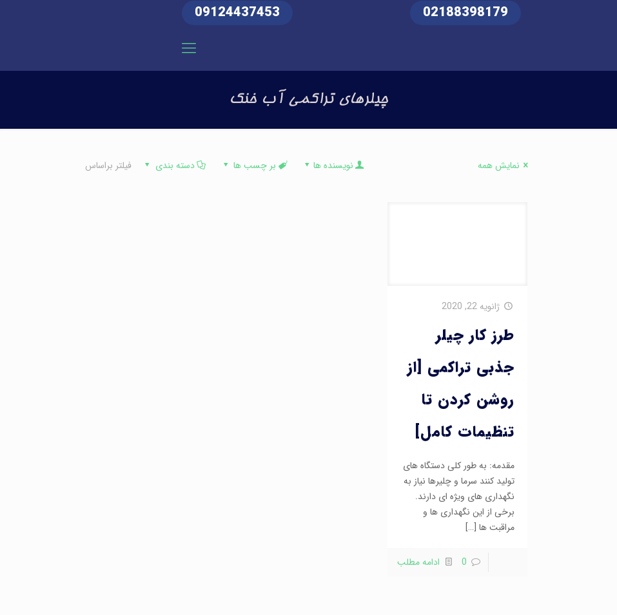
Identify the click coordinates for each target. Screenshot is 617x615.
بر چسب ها (254, 165)
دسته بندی (174, 165)
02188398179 (465, 13)
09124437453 (237, 13)
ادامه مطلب (418, 562)
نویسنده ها (333, 165)
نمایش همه (505, 165)
